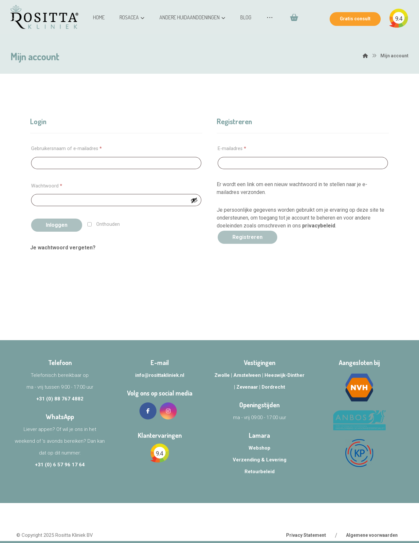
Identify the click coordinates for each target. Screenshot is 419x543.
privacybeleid (318, 226)
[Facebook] (147, 410)
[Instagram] (168, 410)
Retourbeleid (260, 472)
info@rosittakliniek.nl (159, 375)
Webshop (259, 448)
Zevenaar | (249, 387)
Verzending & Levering (259, 460)
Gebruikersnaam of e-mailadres (66, 148)
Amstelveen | (248, 375)
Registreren (247, 237)
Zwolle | (223, 375)
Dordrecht (273, 387)
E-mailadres (232, 148)
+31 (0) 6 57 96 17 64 (60, 465)
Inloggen (56, 225)
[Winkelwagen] (271, 51)
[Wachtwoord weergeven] (194, 200)
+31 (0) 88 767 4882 (59, 399)
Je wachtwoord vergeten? (63, 247)
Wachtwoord (46, 186)
